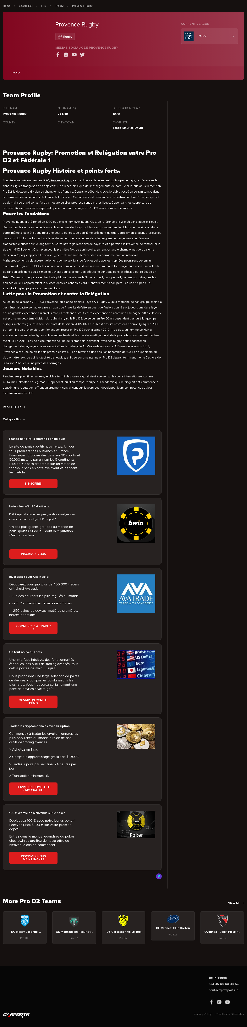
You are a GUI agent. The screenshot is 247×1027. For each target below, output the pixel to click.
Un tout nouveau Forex (25, 652)
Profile (15, 73)
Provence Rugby (82, 6)
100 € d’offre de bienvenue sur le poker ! (37, 813)
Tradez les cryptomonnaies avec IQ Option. (39, 726)
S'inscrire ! (33, 484)
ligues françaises (26, 186)
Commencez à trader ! (33, 627)
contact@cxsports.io (224, 990)
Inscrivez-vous (33, 554)
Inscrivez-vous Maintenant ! (33, 857)
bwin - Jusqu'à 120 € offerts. (29, 506)
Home (6, 6)
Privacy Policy (203, 1014)
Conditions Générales (230, 1014)
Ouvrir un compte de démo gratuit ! (33, 788)
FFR (43, 6)
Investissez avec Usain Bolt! (29, 577)
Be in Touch (218, 978)
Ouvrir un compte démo (33, 701)
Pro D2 (59, 6)
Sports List (26, 6)
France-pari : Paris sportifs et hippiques (37, 439)
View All (236, 903)
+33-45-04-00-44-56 (224, 984)
